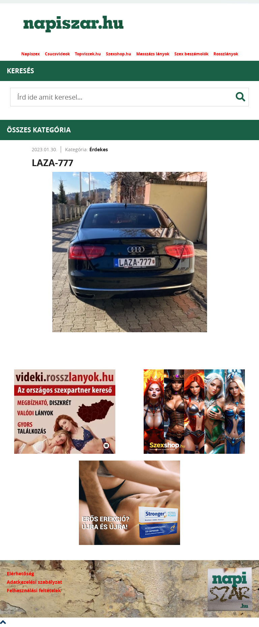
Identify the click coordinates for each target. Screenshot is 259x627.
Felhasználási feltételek (34, 590)
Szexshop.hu (118, 54)
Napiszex (30, 54)
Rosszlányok (225, 54)
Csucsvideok (57, 54)
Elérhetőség (20, 573)
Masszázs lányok (152, 54)
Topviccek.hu (88, 54)
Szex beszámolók (191, 54)
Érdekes (98, 149)
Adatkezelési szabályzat (34, 582)
